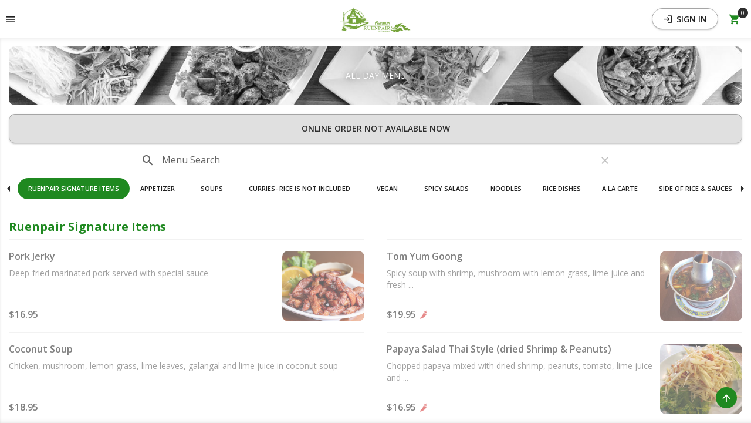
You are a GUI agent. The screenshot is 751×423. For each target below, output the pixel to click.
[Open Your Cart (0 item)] (734, 18)
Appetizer (157, 188)
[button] (375, 19)
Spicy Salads (446, 188)
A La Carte (620, 188)
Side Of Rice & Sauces (695, 188)
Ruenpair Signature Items (73, 188)
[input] (378, 160)
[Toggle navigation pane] (10, 18)
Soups (212, 188)
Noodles (506, 188)
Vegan (387, 188)
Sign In (685, 19)
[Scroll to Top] (726, 397)
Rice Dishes (562, 188)
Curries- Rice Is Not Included (299, 188)
